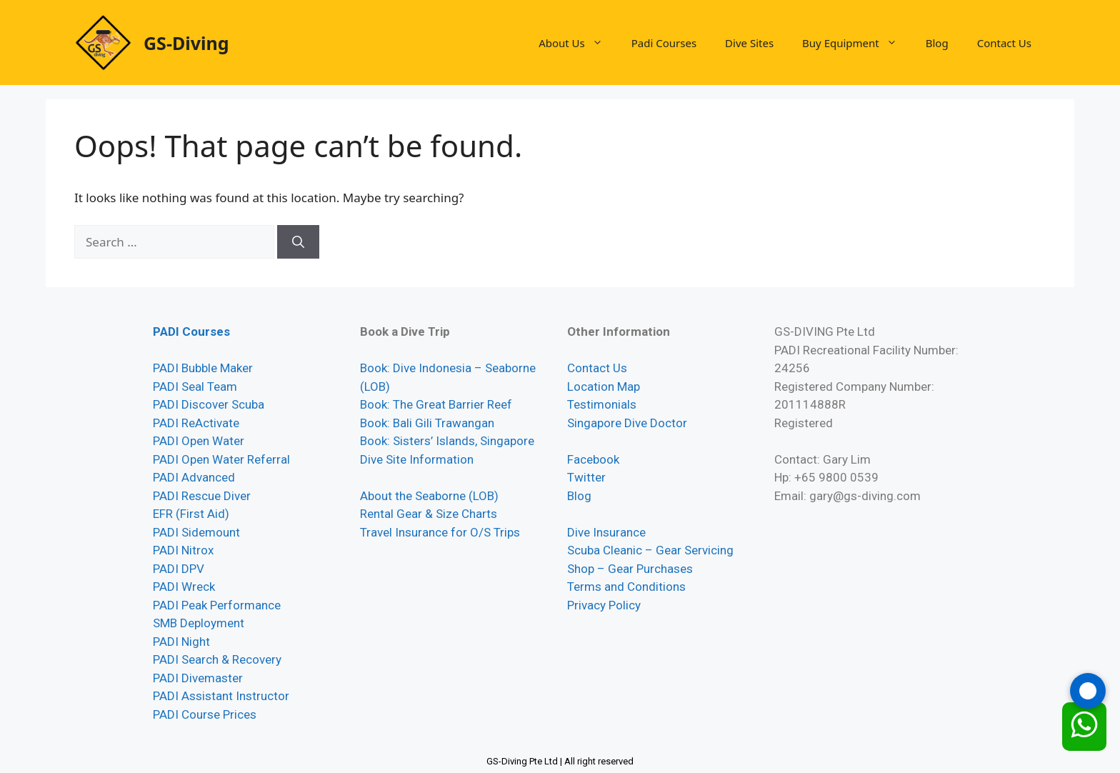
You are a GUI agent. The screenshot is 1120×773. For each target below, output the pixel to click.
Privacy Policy (604, 605)
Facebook (593, 459)
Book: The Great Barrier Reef (436, 404)
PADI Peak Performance (217, 605)
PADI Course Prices (204, 714)
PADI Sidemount (196, 532)
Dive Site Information (417, 459)
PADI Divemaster (198, 678)
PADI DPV (178, 569)
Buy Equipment (856, 42)
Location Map (603, 386)
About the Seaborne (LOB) (429, 496)
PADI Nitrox (183, 550)
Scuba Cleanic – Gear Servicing (650, 550)
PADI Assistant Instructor (221, 696)
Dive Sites (749, 43)
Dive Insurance (606, 532)
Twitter (586, 477)
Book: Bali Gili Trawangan (427, 423)
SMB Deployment (198, 623)
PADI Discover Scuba (208, 404)
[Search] (298, 242)
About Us (578, 42)
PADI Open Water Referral (221, 459)
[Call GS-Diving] (1088, 691)
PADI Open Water (198, 441)
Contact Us (1004, 43)
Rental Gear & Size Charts (428, 514)
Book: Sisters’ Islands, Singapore (447, 441)
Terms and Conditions (626, 586)
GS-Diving (186, 43)
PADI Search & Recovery (217, 659)
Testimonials (601, 404)
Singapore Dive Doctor (627, 423)
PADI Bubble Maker (203, 368)
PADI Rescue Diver (202, 496)
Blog (937, 43)
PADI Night (181, 641)
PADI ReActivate (196, 423)
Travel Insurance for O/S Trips (440, 532)
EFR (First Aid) (191, 514)
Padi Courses (663, 43)
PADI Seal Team (195, 386)
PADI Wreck (184, 586)
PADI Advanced (194, 477)
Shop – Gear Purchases (630, 569)
